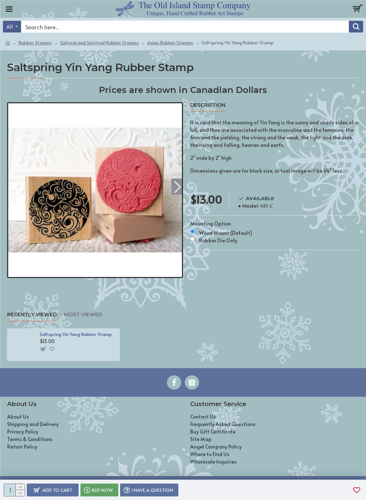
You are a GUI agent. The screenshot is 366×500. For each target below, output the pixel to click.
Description (208, 105)
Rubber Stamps (35, 42)
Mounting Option (210, 223)
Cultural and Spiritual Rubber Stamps (99, 42)
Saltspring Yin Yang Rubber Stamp (76, 334)
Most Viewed (83, 315)
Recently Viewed (32, 315)
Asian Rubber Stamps (170, 42)
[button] (177, 186)
